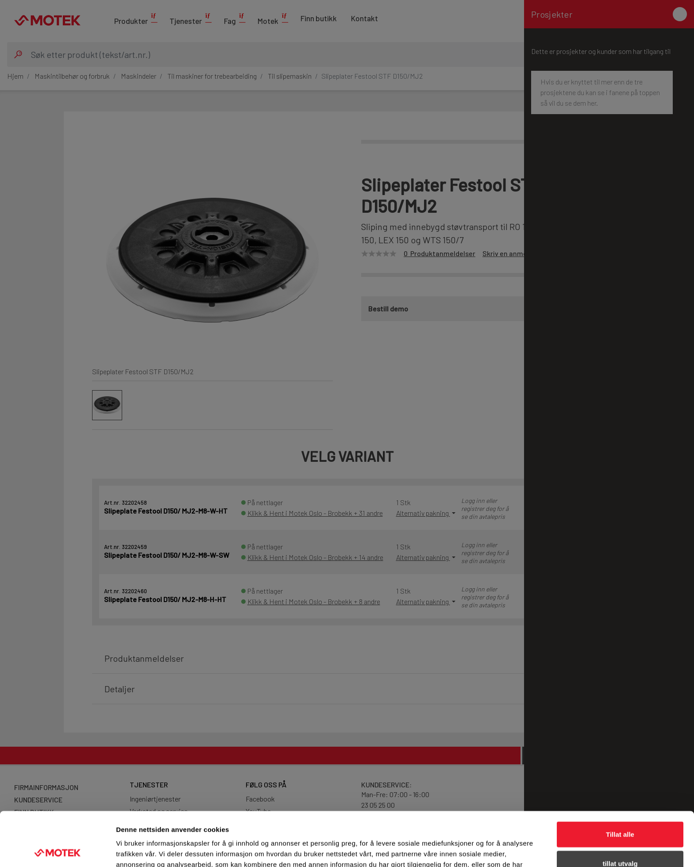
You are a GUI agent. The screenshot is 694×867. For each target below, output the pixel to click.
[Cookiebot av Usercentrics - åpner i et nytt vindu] (57, 849)
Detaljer (471, 849)
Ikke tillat (620, 838)
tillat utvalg (619, 809)
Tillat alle (620, 780)
